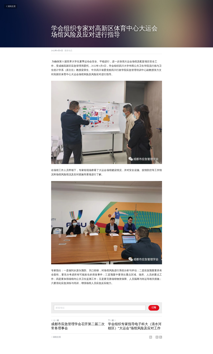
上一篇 (55, 320)
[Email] (157, 337)
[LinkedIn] (150, 337)
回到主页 (11, 6)
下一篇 (112, 320)
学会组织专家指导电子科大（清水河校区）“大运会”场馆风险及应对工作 (134, 326)
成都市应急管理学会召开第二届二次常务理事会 (78, 326)
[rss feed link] (160, 337)
